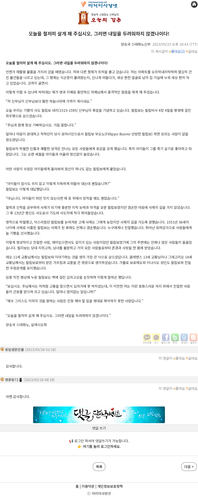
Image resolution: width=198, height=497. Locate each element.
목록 (99, 466)
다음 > (189, 466)
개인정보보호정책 (110, 486)
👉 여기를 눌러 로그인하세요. (99, 446)
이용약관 (88, 486)
